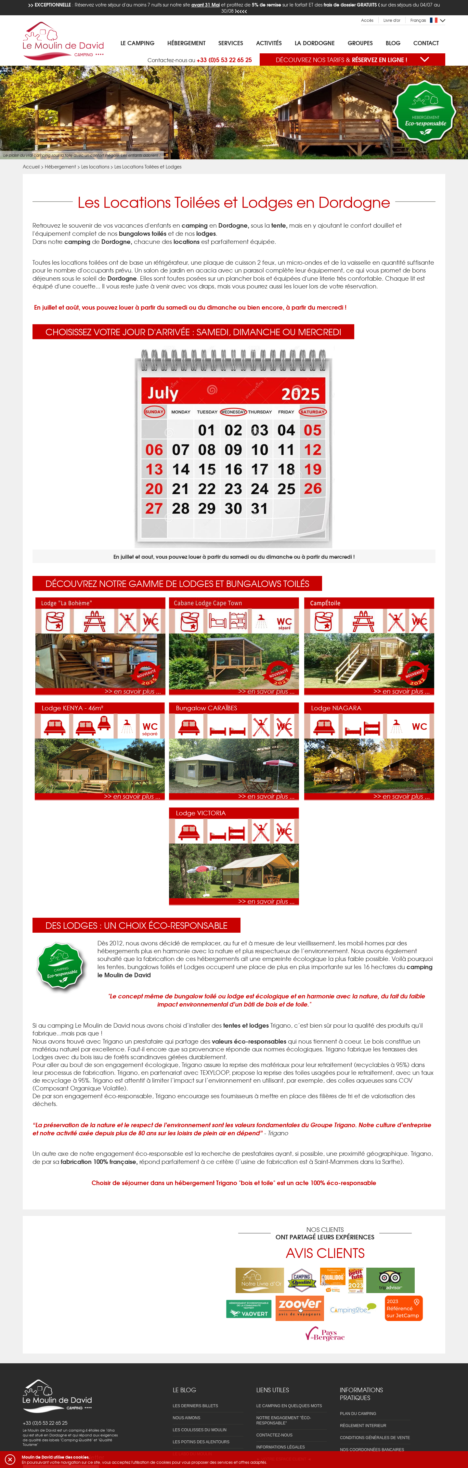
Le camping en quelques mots (289, 1383)
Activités (269, 42)
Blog (393, 42)
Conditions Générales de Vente (375, 1415)
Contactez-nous (274, 1412)
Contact (426, 42)
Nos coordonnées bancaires (372, 1427)
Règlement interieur (363, 1403)
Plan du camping (358, 1391)
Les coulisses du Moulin (200, 1407)
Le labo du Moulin (192, 1431)
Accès (367, 20)
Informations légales (280, 1424)
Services (230, 42)
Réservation (270, 1448)
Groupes (360, 42)
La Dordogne (315, 42)
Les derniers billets (195, 1383)
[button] (10, 1459)
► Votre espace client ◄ (283, 1436)
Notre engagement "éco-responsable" (283, 1398)
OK (108, 1418)
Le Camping (137, 42)
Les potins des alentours (201, 1419)
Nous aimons (187, 1395)
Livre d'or (392, 20)
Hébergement (186, 42)
